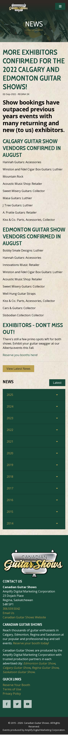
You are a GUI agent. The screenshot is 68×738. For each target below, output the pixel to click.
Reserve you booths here (20, 355)
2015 (10, 512)
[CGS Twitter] (17, 704)
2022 (10, 430)
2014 (10, 523)
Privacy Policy (12, 694)
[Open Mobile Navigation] (60, 6)
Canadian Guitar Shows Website (24, 617)
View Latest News (18, 369)
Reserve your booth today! (31, 643)
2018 (10, 477)
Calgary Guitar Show (16, 668)
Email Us (8, 613)
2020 (10, 453)
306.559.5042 (11, 609)
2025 (10, 395)
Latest (57, 383)
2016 (10, 500)
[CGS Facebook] (7, 704)
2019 (10, 465)
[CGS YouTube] (28, 704)
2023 (10, 418)
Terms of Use (12, 689)
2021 (10, 441)
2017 (10, 488)
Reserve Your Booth (16, 685)
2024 (10, 406)
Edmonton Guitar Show (39, 663)
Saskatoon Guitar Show (19, 672)
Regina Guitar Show (45, 668)
